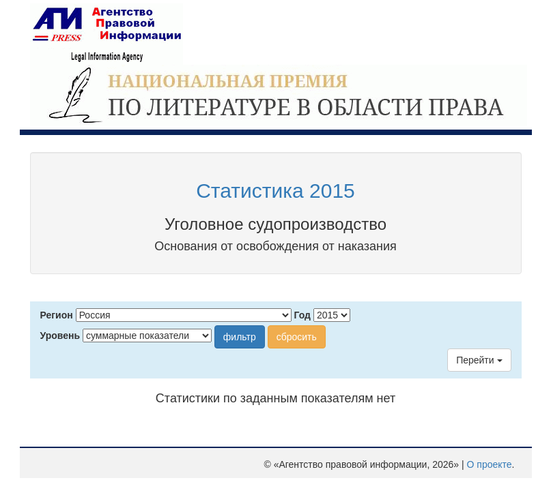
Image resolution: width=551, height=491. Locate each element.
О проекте (489, 464)
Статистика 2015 (275, 190)
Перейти (479, 360)
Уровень (60, 335)
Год (302, 315)
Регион (56, 315)
